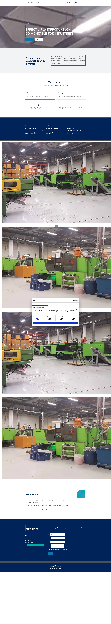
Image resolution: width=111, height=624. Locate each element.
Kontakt (82, 2)
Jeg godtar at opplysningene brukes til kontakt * (58, 549)
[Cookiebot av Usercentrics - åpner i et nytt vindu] (73, 300)
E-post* (49, 541)
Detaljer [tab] (55, 303)
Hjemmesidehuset (55, 568)
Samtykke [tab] (39, 303)
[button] (29, 39)
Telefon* (49, 538)
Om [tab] (71, 303)
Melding (49, 545)
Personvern (60, 568)
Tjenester (69, 2)
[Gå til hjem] (32, 4)
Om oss (76, 2)
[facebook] (27, 545)
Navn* (49, 534)
